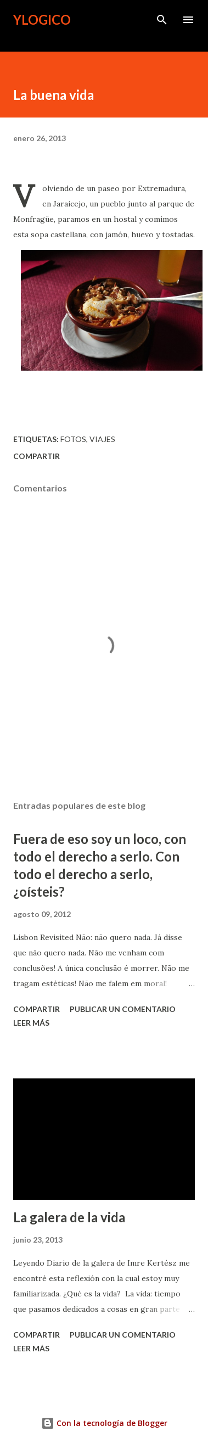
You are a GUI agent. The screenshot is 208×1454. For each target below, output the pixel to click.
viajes (102, 439)
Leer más (31, 1022)
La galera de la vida (69, 1217)
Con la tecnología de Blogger (104, 1423)
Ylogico (42, 19)
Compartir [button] (36, 456)
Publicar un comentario (123, 1009)
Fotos (73, 439)
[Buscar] (161, 19)
